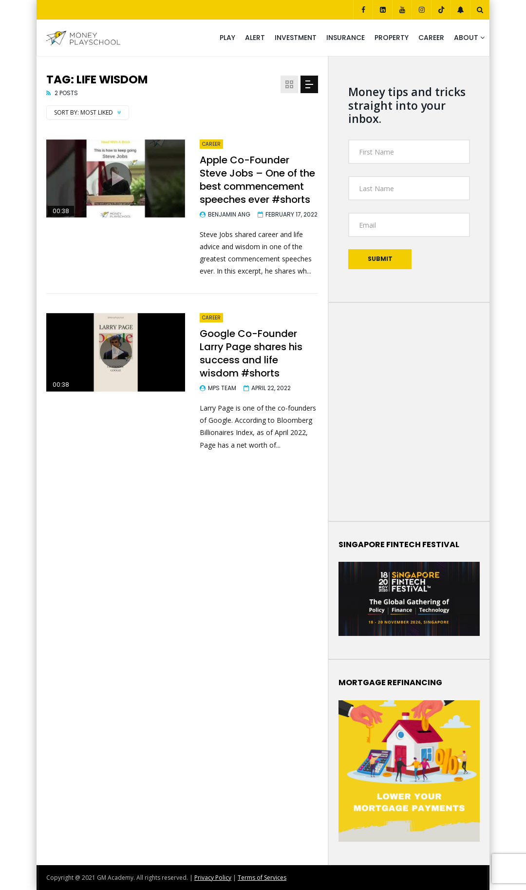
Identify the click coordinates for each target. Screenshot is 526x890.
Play (227, 37)
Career (431, 37)
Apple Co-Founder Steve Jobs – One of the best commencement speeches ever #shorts (257, 179)
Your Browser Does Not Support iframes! (409, 419)
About (466, 37)
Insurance (345, 37)
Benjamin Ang (229, 214)
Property (392, 37)
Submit (380, 259)
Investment (296, 37)
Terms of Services (262, 877)
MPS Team (222, 388)
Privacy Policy (212, 877)
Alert (255, 37)
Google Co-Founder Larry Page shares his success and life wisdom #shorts (251, 353)
